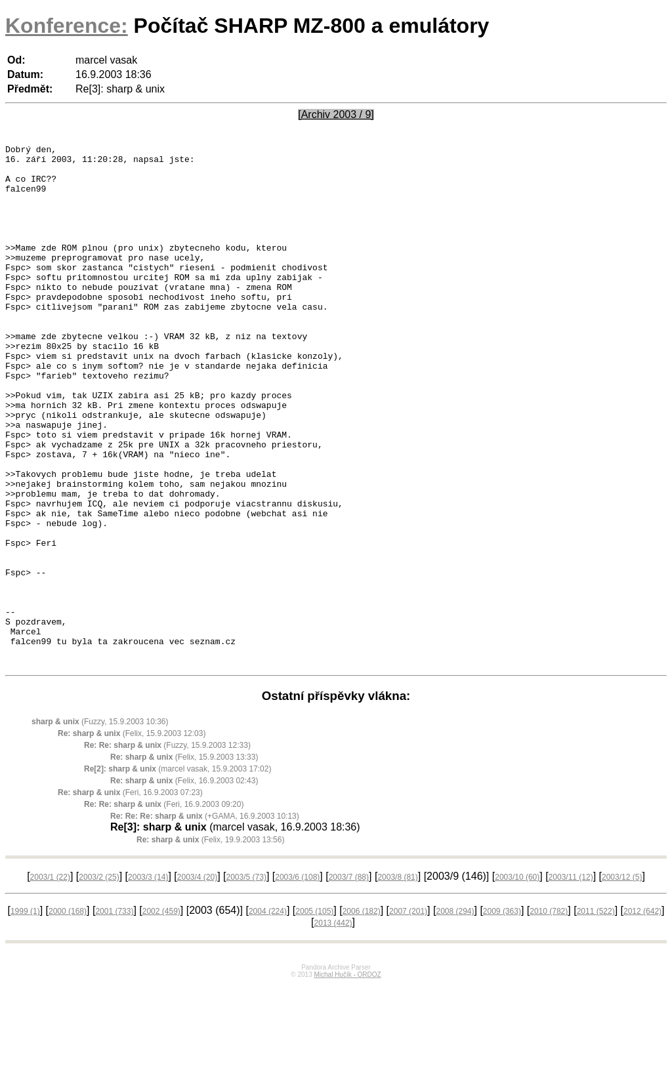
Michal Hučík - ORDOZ (347, 1078)
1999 (25, 1015)
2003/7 (349, 981)
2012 (642, 1015)
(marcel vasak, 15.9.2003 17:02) (177, 873)
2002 (161, 1015)
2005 (314, 1015)
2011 (596, 1015)
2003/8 (397, 981)
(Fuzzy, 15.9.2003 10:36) (100, 826)
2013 (333, 1027)
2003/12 (622, 981)
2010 (549, 1015)
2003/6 (297, 981)
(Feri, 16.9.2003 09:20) (163, 908)
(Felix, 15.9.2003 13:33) (184, 861)
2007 (408, 1015)
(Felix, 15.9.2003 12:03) (131, 837)
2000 (68, 1015)
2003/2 (99, 981)
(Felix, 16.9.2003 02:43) (184, 885)
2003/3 (148, 981)
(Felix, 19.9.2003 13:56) (210, 944)
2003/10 (517, 981)
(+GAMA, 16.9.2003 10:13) (204, 920)
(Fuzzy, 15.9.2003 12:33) (167, 849)
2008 (455, 1015)
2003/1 (50, 981)
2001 (114, 1015)
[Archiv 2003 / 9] (336, 114)
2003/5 (246, 981)
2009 (502, 1015)
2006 (362, 1015)
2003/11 (571, 981)
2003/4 (197, 981)
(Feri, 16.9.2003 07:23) (130, 896)
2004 (268, 1015)
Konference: (66, 25)
